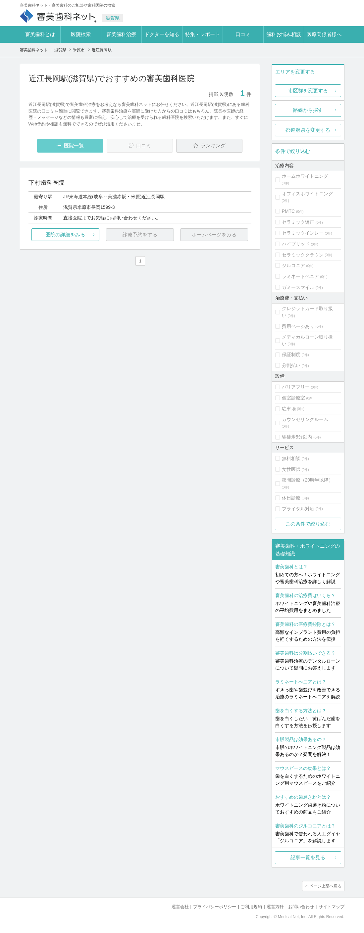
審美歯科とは (40, 34)
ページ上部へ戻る (325, 886)
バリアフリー (296, 387)
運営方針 (275, 906)
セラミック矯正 (298, 222)
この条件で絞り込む (308, 524)
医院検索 (81, 34)
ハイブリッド (296, 244)
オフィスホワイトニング (307, 193)
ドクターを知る (161, 34)
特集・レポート (202, 34)
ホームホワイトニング (305, 176)
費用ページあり (298, 326)
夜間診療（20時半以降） (308, 480)
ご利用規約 (251, 906)
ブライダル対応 (298, 508)
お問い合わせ (301, 906)
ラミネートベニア (300, 276)
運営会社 (180, 906)
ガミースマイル (298, 287)
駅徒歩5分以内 (297, 437)
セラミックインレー (303, 233)
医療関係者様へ (324, 34)
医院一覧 (74, 145)
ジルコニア (293, 265)
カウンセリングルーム (305, 419)
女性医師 (291, 469)
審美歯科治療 (121, 34)
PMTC (288, 211)
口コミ (242, 34)
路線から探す (308, 110)
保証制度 (291, 354)
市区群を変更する (308, 90)
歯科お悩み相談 (283, 34)
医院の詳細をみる (65, 234)
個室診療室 (293, 397)
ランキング (213, 145)
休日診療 (291, 497)
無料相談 (291, 458)
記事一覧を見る (307, 857)
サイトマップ (331, 906)
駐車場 (289, 408)
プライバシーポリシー (214, 906)
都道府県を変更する (308, 130)
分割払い (291, 365)
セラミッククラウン (303, 254)
